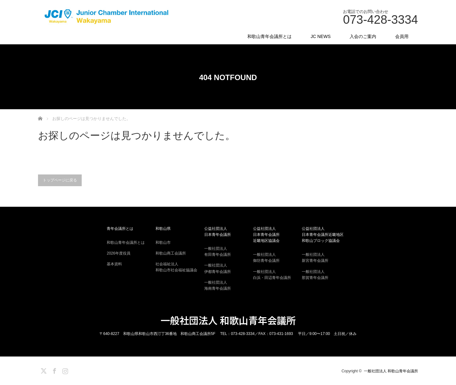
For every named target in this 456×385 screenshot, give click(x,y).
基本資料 (114, 264)
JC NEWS (321, 36)
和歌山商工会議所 (170, 253)
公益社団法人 (228, 232)
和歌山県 (163, 228)
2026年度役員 (118, 253)
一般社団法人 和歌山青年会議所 (228, 320)
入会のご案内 (363, 36)
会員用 (401, 36)
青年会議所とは (120, 228)
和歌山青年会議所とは (269, 36)
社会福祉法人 (179, 267)
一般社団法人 (228, 252)
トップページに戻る (60, 180)
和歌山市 (163, 242)
